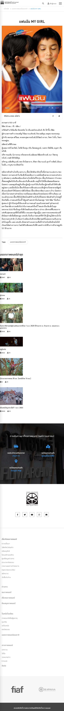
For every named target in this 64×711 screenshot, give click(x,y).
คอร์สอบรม (6, 629)
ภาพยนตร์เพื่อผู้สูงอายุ (9, 618)
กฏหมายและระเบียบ (8, 569)
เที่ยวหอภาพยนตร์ (8, 597)
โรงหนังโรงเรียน (7, 613)
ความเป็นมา (6, 543)
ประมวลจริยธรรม (8, 562)
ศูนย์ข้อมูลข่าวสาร (8, 558)
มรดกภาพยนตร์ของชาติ (19, 9)
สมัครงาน (5, 573)
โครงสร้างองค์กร (8, 554)
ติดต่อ (4, 665)
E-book (4, 661)
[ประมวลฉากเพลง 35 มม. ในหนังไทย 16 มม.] (15, 378)
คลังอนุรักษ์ (6, 551)
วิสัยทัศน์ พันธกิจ (7, 547)
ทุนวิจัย (4, 622)
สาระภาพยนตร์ (7, 645)
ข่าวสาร (5, 586)
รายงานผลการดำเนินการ (10, 566)
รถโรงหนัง (5, 625)
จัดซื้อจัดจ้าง (6, 577)
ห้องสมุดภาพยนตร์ (8, 603)
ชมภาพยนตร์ (6, 592)
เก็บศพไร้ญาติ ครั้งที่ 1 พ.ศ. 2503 (11, 407)
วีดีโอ (3, 653)
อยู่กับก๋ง (3, 349)
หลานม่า (3, 274)
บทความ (5, 649)
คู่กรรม (2, 295)
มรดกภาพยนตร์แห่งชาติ (18, 242)
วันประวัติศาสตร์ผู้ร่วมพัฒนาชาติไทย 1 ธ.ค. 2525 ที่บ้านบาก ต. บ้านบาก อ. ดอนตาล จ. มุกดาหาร (30, 326)
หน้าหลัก (6, 9)
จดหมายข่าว (6, 657)
